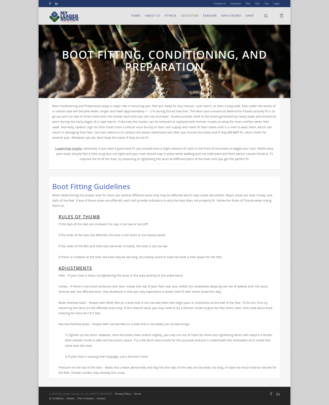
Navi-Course (231, 15)
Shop (250, 15)
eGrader (210, 15)
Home (136, 15)
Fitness (171, 15)
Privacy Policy (123, 394)
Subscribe (235, 3)
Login (277, 3)
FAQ (248, 3)
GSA (257, 3)
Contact (101, 398)
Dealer (71, 398)
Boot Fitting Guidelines (91, 186)
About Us (152, 15)
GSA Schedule (85, 398)
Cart (266, 3)
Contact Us (220, 3)
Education (190, 15)
